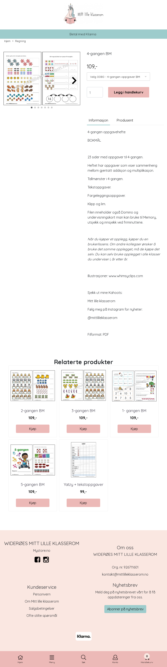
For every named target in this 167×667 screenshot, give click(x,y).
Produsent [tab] (125, 120)
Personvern (41, 594)
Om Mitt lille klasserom (42, 601)
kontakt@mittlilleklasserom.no (125, 574)
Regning (19, 41)
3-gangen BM (83, 410)
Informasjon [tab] (98, 120)
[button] (31, 107)
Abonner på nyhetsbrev (125, 609)
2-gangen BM (33, 410)
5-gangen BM (33, 484)
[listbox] (118, 76)
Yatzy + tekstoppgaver (83, 484)
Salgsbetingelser (41, 608)
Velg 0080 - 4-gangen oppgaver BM (115, 77)
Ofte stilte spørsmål (41, 615)
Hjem (7, 41)
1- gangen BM (134, 410)
